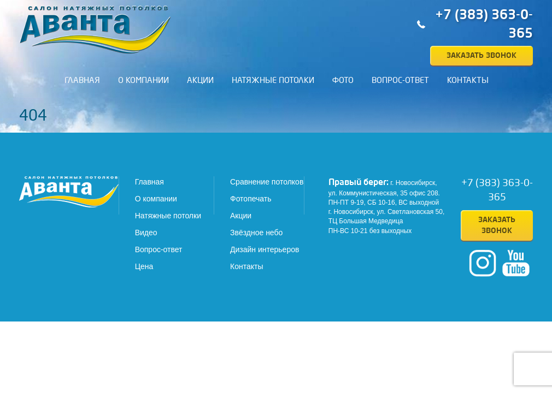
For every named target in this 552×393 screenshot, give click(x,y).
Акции (200, 80)
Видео (146, 232)
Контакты (468, 80)
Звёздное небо (256, 232)
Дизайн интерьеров (264, 249)
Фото (343, 80)
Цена (144, 266)
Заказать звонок (481, 55)
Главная (82, 80)
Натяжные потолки (273, 80)
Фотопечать (251, 198)
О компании (143, 80)
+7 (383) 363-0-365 (484, 24)
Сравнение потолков (266, 181)
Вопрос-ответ (400, 80)
